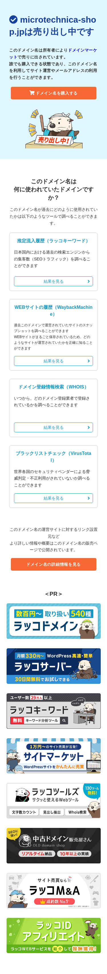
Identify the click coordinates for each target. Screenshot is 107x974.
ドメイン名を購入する (53, 93)
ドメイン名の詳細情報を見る (53, 564)
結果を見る (67, 281)
